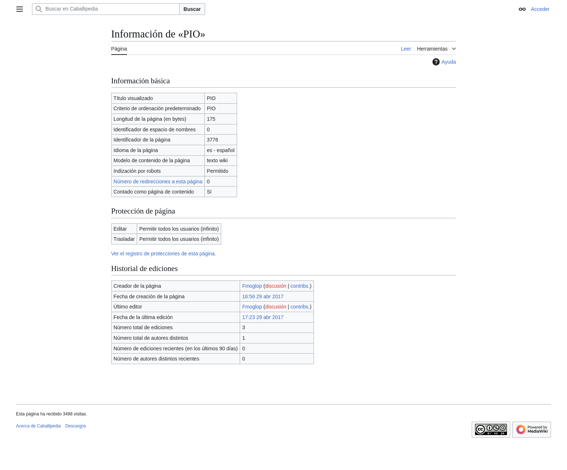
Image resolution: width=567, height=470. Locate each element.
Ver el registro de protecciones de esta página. (163, 253)
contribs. (300, 286)
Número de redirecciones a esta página (157, 181)
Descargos (75, 426)
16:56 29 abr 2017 (263, 296)
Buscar (192, 9)
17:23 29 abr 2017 (263, 317)
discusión (275, 286)
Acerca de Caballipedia (38, 426)
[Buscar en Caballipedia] (106, 9)
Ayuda (443, 61)
